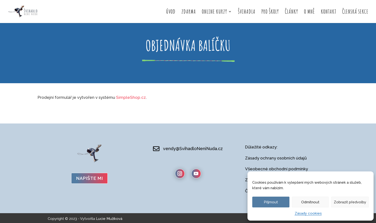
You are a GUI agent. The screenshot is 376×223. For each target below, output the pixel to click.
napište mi (89, 178)
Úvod (171, 12)
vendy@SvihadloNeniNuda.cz (193, 148)
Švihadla (246, 12)
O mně (309, 12)
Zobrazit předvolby (350, 202)
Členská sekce (355, 12)
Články (291, 12)
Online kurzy (214, 12)
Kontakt (328, 12)
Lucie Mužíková (109, 219)
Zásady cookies (308, 213)
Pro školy (270, 12)
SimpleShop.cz (131, 97)
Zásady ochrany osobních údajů (276, 158)
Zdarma (189, 12)
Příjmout (271, 202)
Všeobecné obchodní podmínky (276, 168)
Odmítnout (310, 202)
